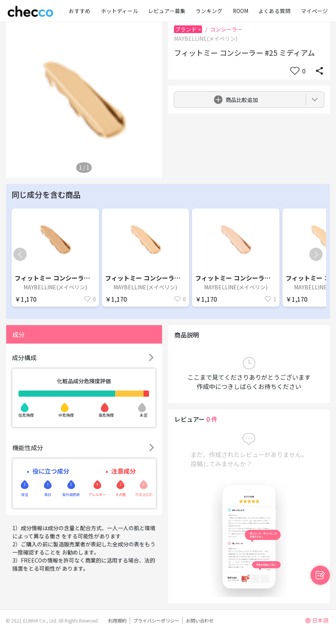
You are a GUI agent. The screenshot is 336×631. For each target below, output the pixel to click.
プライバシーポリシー (156, 620)
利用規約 (117, 620)
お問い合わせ (200, 620)
